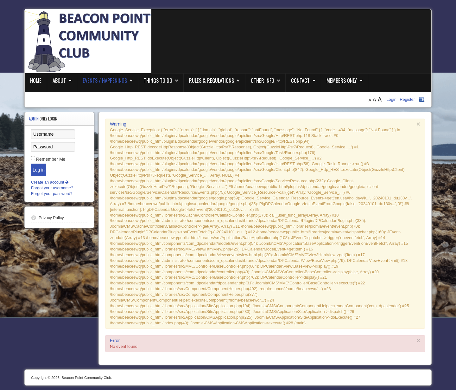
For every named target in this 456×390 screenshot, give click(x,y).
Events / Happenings (105, 80)
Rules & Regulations (211, 80)
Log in (39, 169)
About (59, 80)
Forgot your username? (52, 187)
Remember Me (51, 159)
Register (407, 99)
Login (391, 99)
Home (35, 80)
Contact (300, 80)
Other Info (262, 80)
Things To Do (158, 80)
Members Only (341, 80)
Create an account (50, 182)
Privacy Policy (51, 217)
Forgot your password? (52, 193)
